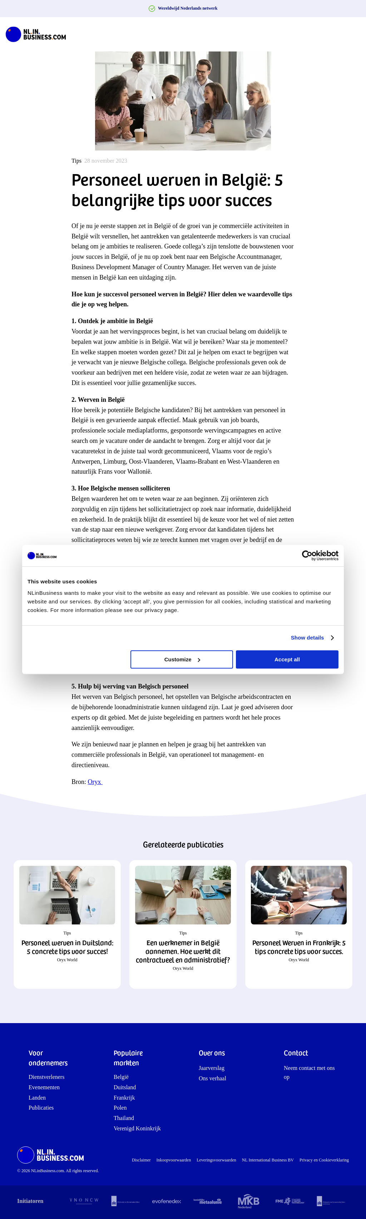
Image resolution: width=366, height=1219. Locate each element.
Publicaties (41, 1108)
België (121, 1077)
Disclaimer (141, 1160)
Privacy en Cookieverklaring (324, 1160)
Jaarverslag (211, 1068)
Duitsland (125, 1087)
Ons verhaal (212, 1078)
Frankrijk (124, 1098)
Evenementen (44, 1087)
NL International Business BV (268, 1160)
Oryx (95, 781)
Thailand (124, 1118)
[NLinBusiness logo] (39, 34)
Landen (37, 1098)
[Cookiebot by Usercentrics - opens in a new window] (307, 555)
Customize (182, 659)
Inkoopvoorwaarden (174, 1160)
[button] (67, 924)
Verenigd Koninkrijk (137, 1128)
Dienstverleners (46, 1077)
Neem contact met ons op (309, 1072)
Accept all (287, 659)
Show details (307, 638)
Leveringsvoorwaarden (216, 1160)
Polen (120, 1108)
